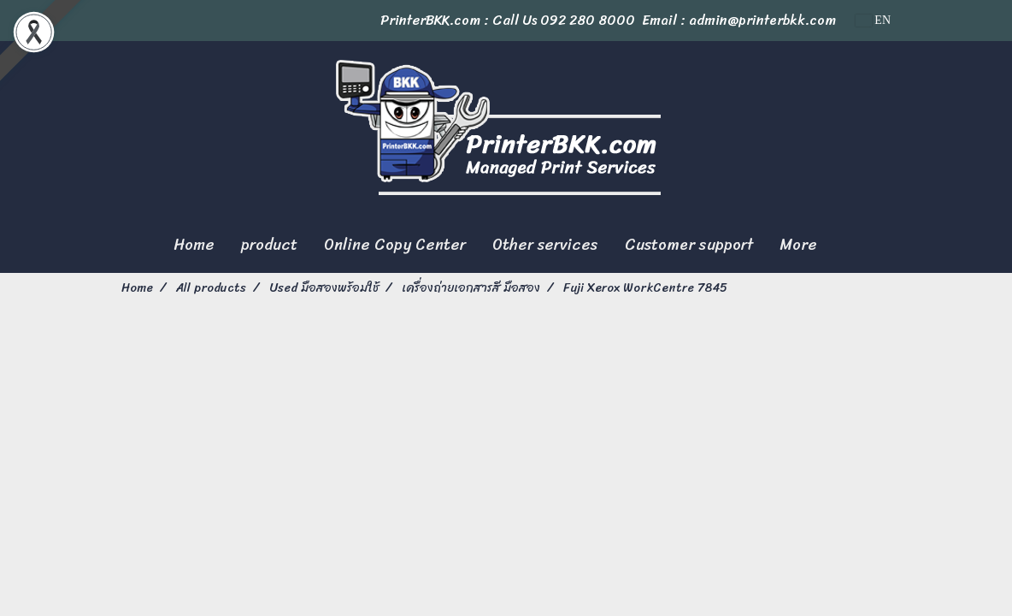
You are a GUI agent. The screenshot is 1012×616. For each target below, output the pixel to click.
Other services (545, 244)
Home (194, 244)
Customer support (689, 244)
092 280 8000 (587, 20)
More (798, 244)
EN (873, 20)
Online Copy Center (395, 244)
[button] (845, 245)
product (269, 244)
